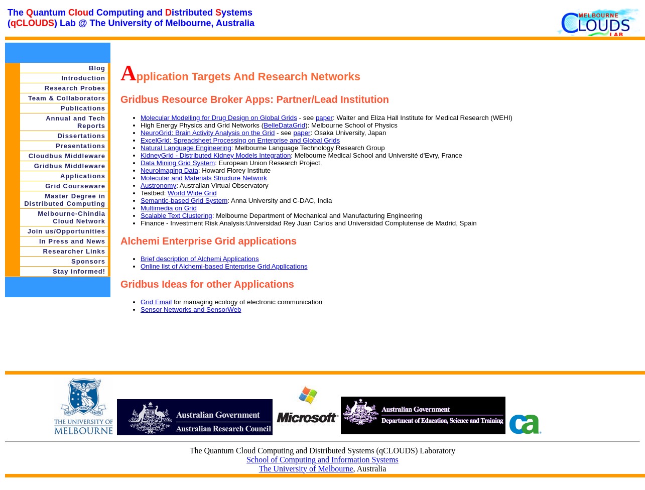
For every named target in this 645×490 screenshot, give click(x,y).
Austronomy (158, 185)
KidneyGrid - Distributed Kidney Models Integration (216, 155)
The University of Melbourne (306, 468)
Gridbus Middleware (69, 166)
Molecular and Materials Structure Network (204, 178)
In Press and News (72, 241)
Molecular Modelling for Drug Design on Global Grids (219, 117)
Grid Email (156, 302)
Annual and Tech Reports (75, 122)
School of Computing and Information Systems (322, 459)
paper (324, 117)
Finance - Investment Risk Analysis (192, 223)
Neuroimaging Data (169, 170)
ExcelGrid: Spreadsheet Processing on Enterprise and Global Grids (240, 140)
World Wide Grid (192, 193)
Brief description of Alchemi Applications (200, 259)
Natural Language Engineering (186, 148)
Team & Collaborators (66, 98)
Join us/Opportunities (66, 231)
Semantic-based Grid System (184, 200)
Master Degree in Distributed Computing (64, 199)
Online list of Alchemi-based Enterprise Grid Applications (224, 266)
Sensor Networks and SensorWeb (191, 309)
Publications (83, 108)
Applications (82, 176)
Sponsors (88, 261)
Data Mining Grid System (178, 163)
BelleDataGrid (284, 125)
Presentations (80, 146)
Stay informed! (79, 271)
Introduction (83, 78)
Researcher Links (74, 251)
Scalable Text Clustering (176, 215)
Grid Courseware (75, 186)
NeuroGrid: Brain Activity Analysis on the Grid (208, 133)
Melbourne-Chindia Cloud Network (71, 217)
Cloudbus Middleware (67, 156)
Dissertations (81, 136)
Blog (97, 68)
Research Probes (75, 88)
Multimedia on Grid (169, 208)
